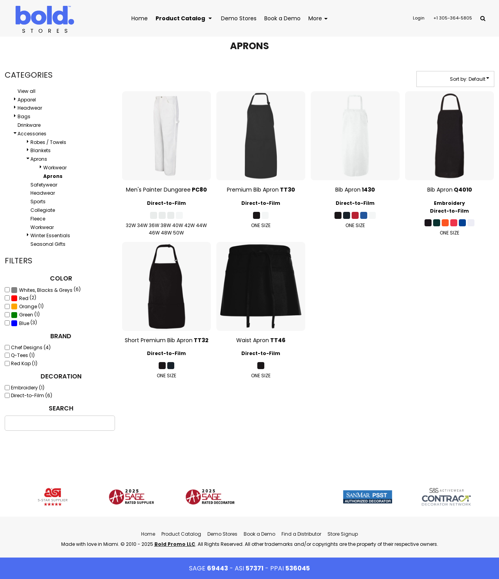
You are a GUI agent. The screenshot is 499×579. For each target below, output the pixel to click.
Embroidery (449, 203)
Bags (24, 116)
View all (26, 91)
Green (26, 314)
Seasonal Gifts (47, 244)
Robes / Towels (48, 142)
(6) (46, 290)
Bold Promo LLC (174, 544)
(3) (24, 323)
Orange (28, 306)
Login (419, 18)
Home (148, 534)
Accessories (32, 133)
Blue (24, 323)
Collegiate (42, 210)
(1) (27, 306)
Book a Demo (259, 534)
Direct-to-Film (166, 203)
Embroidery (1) (27, 387)
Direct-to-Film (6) (31, 395)
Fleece (37, 218)
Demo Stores (222, 534)
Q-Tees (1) (23, 355)
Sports (38, 201)
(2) (23, 298)
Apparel (27, 99)
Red (23, 298)
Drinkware (29, 125)
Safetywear (43, 184)
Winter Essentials (50, 235)
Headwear (30, 108)
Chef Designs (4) (31, 347)
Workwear (55, 167)
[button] (184, 18)
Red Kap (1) (24, 363)
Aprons (38, 159)
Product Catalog (181, 534)
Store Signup (342, 534)
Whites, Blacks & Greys (46, 290)
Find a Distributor (301, 534)
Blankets (40, 150)
